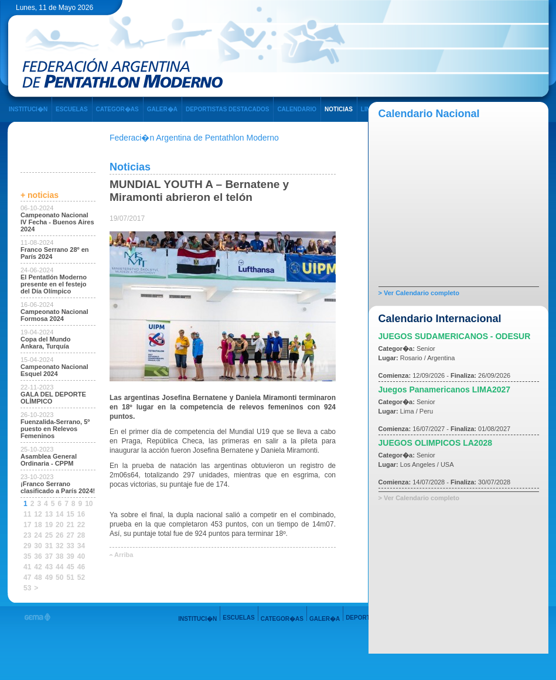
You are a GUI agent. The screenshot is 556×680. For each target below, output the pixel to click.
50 (59, 577)
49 (49, 577)
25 (49, 535)
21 (70, 525)
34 (81, 546)
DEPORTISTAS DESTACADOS (227, 109)
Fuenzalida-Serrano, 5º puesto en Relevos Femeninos (55, 428)
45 (70, 567)
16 (81, 514)
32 (59, 546)
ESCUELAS (71, 109)
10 (89, 504)
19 (49, 525)
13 (49, 514)
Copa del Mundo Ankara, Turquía (46, 343)
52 (81, 577)
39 (70, 556)
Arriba (123, 554)
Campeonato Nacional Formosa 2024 (54, 315)
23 (27, 535)
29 (27, 546)
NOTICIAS (339, 109)
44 (59, 567)
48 (38, 577)
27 (70, 535)
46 (81, 567)
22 (81, 525)
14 (59, 514)
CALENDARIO (296, 109)
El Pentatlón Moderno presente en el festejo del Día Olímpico (54, 284)
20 (59, 525)
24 (38, 535)
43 (49, 567)
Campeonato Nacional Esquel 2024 (54, 370)
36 (38, 556)
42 (38, 567)
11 (27, 514)
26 (59, 535)
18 (38, 525)
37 (49, 556)
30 (38, 546)
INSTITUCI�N (28, 109)
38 (59, 556)
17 (27, 525)
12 (38, 514)
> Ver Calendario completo (418, 292)
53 (27, 588)
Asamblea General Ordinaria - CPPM (49, 460)
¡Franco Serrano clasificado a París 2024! (58, 487)
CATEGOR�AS (117, 109)
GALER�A (162, 109)
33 (70, 546)
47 (27, 577)
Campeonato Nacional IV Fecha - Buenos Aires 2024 (57, 222)
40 (81, 556)
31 (49, 546)
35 (27, 556)
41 (27, 567)
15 (70, 514)
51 (70, 577)
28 (81, 535)
